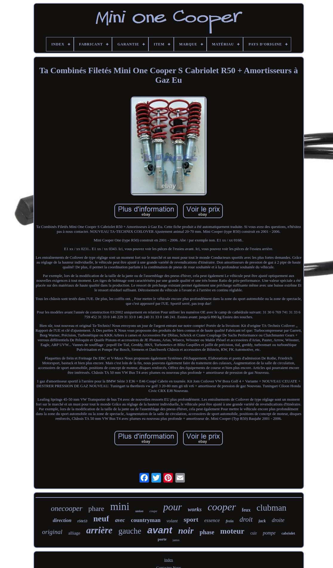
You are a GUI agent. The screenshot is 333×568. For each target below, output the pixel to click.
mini (119, 506)
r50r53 (82, 521)
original (52, 531)
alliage (74, 533)
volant (172, 520)
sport (191, 519)
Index (168, 560)
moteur (232, 531)
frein (230, 521)
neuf (101, 518)
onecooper (66, 508)
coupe (153, 511)
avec (120, 520)
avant (159, 530)
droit (246, 519)
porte (162, 539)
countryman (145, 520)
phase (207, 532)
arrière (99, 530)
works (195, 509)
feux (246, 509)
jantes (176, 540)
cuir (253, 533)
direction (62, 520)
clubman (271, 507)
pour (172, 507)
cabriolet (288, 533)
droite (278, 520)
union (139, 511)
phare (96, 508)
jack (262, 521)
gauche (130, 530)
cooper (222, 506)
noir (186, 530)
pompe (269, 532)
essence (212, 520)
